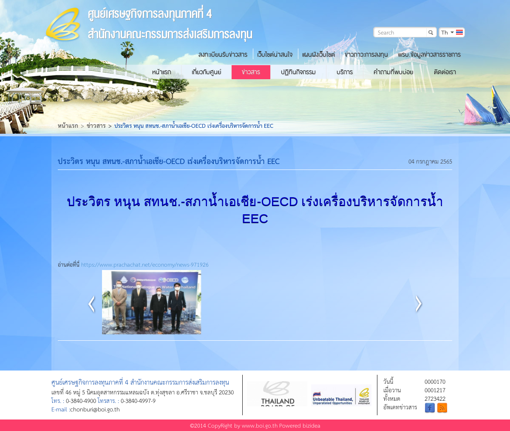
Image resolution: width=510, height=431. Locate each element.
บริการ (345, 72)
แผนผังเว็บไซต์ (318, 54)
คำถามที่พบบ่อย (393, 72)
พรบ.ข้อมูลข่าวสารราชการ (429, 54)
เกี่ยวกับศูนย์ (206, 72)
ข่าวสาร (251, 72)
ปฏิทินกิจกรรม (298, 72)
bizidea (311, 425)
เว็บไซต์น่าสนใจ (274, 54)
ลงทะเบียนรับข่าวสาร (222, 54)
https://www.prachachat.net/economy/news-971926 (145, 264)
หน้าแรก (161, 72)
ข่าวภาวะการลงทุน (366, 54)
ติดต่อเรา (445, 72)
